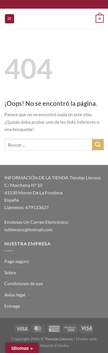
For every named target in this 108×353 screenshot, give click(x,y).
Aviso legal (14, 294)
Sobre (10, 272)
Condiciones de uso (23, 283)
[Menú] (9, 19)
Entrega (12, 306)
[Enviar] (98, 144)
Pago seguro (16, 261)
